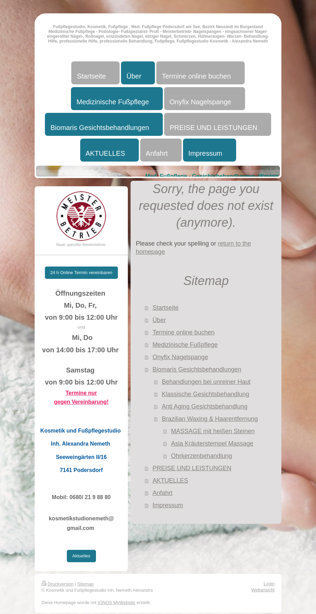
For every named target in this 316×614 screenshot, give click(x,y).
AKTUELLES (170, 480)
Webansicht (263, 589)
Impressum (168, 505)
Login (269, 583)
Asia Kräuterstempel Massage (212, 443)
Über (159, 320)
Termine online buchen (184, 332)
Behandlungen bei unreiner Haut (206, 381)
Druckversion (57, 584)
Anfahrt (162, 492)
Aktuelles (81, 555)
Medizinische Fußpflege (185, 344)
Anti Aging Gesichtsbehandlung (204, 406)
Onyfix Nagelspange (180, 357)
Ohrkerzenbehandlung (201, 455)
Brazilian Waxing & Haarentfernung (210, 418)
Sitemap (85, 584)
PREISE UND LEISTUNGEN (192, 468)
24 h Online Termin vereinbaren (81, 272)
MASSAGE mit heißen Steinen (213, 431)
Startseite (166, 307)
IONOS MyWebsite (116, 602)
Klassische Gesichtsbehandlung (205, 394)
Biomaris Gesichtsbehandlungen (197, 369)
